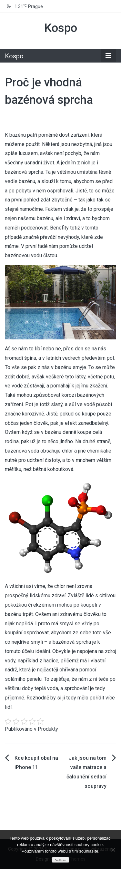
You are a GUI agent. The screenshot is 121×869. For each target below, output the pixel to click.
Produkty (48, 729)
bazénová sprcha (24, 172)
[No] (113, 849)
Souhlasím (60, 860)
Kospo (60, 28)
